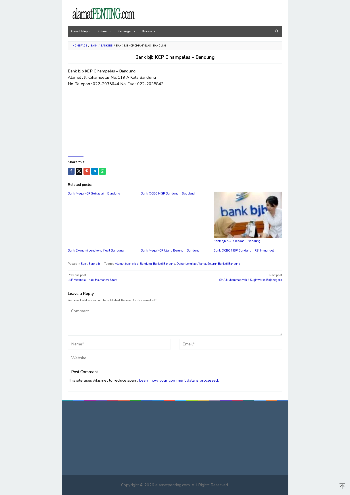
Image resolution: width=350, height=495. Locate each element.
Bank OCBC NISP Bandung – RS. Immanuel (244, 250)
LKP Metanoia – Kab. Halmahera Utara (119, 277)
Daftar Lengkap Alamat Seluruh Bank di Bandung (208, 264)
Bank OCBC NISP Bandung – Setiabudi (168, 193)
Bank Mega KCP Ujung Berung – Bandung (170, 250)
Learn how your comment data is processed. (179, 380)
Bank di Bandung (164, 264)
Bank (84, 264)
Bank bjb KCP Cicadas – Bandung (237, 241)
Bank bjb (94, 264)
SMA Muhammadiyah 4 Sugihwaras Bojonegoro (230, 277)
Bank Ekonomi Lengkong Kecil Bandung (96, 250)
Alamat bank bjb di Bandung (133, 264)
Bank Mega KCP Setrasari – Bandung (94, 193)
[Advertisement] (175, 122)
